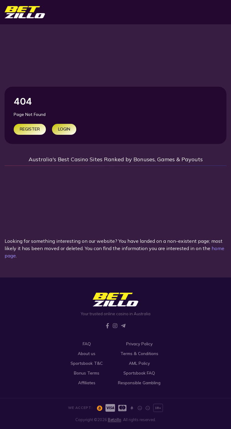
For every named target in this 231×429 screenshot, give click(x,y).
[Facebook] (107, 325)
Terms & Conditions (139, 353)
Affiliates (86, 382)
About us (86, 353)
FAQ (87, 343)
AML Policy (139, 363)
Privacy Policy (139, 343)
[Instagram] (115, 325)
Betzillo (114, 419)
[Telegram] (123, 325)
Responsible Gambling (139, 382)
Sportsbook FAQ (139, 372)
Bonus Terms (86, 372)
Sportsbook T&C (87, 363)
